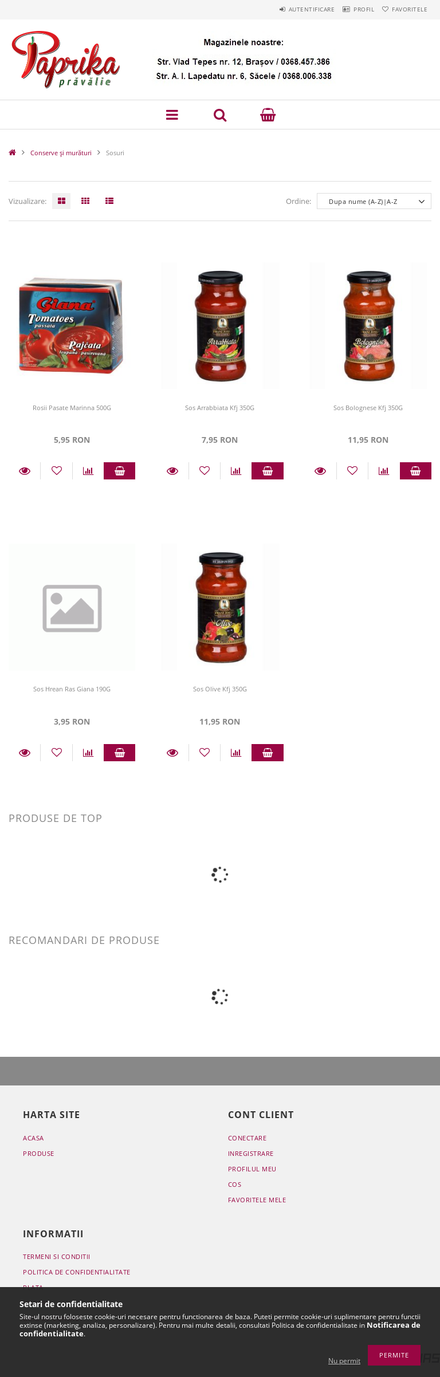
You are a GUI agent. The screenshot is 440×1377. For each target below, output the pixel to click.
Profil (350, 9)
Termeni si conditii (57, 1256)
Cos (235, 1184)
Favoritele (405, 9)
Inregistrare (251, 1153)
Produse (38, 1153)
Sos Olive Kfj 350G (220, 688)
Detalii (24, 470)
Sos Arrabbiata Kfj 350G (219, 407)
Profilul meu (252, 1168)
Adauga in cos (119, 470)
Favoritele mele (257, 1199)
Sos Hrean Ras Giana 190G (72, 688)
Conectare (247, 1138)
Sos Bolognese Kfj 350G (368, 407)
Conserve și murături (61, 152)
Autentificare (288, 9)
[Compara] (88, 470)
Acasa (33, 1138)
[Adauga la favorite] (56, 470)
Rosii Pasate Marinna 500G (72, 407)
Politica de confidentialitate (77, 1272)
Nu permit (344, 1361)
